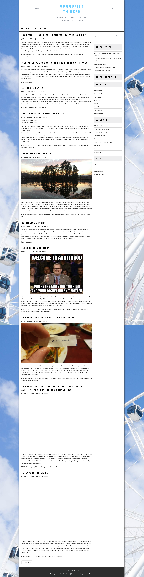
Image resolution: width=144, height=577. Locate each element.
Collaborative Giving (29, 54)
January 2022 (98, 94)
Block (28, 311)
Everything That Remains (37, 153)
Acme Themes (89, 574)
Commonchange (26, 57)
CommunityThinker (41, 39)
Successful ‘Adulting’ (35, 247)
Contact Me (40, 28)
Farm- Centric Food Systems (70, 309)
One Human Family (32, 88)
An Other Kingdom (73, 378)
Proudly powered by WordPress (60, 574)
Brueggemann (35, 311)
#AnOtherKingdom (28, 378)
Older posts (28, 562)
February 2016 (98, 113)
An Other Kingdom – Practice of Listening (48, 317)
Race (48, 107)
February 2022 (98, 90)
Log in (96, 164)
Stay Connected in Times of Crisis (43, 113)
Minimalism (25, 217)
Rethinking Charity (34, 222)
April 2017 (97, 100)
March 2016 (98, 110)
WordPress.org (99, 174)
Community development (29, 147)
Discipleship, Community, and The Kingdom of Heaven (55, 62)
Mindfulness (65, 54)
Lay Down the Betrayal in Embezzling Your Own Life (54, 35)
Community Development (54, 54)
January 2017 (98, 103)
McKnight (35, 380)
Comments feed (99, 171)
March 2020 (98, 97)
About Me (26, 28)
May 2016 (97, 107)
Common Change (41, 54)
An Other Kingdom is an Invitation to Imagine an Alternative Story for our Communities (52, 388)
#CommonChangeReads (30, 214)
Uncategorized (27, 82)
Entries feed (98, 168)
